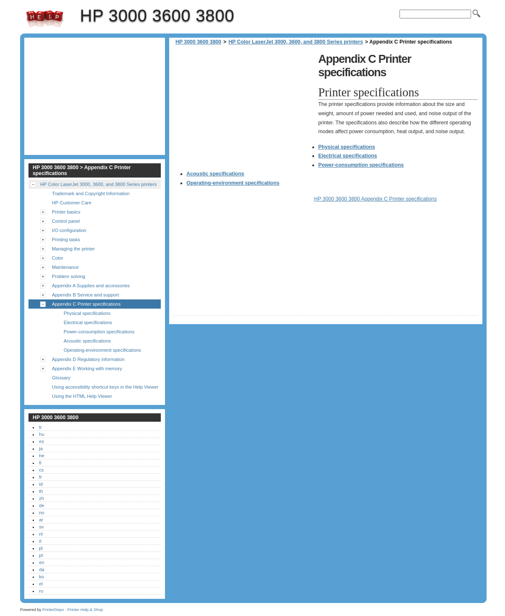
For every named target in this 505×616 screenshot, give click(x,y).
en (41, 562)
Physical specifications (346, 147)
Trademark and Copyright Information (91, 193)
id (41, 484)
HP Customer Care (71, 202)
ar (41, 519)
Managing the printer (73, 248)
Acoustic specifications (215, 174)
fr (40, 476)
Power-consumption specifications (361, 165)
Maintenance (65, 267)
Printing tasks (66, 239)
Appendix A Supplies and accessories (91, 285)
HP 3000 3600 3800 (44, 18)
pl (41, 548)
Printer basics (66, 211)
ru (41, 590)
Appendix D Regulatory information (88, 359)
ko (41, 576)
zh (41, 498)
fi (40, 462)
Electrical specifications (347, 156)
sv (41, 526)
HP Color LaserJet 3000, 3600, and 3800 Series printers (296, 42)
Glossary (61, 377)
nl (41, 533)
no (41, 512)
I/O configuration (69, 230)
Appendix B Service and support (85, 294)
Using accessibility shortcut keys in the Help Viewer (105, 386)
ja (41, 448)
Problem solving (68, 276)
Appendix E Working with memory (87, 368)
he (41, 455)
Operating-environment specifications (232, 183)
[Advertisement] (243, 109)
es (41, 441)
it (40, 541)
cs (41, 469)
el (41, 583)
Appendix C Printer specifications (86, 304)
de (41, 505)
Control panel (66, 221)
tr (40, 427)
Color (57, 257)
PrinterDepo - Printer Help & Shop (72, 609)
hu (41, 434)
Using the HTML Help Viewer (82, 396)
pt (41, 555)
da (41, 569)
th (41, 491)
